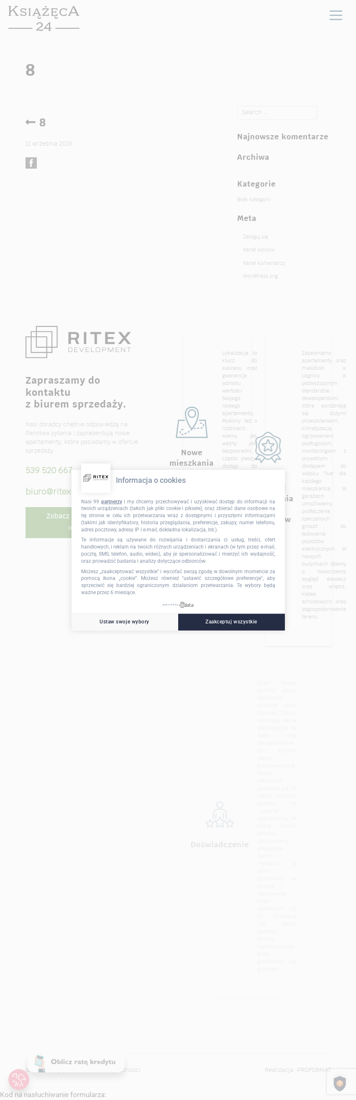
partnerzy (111, 501)
